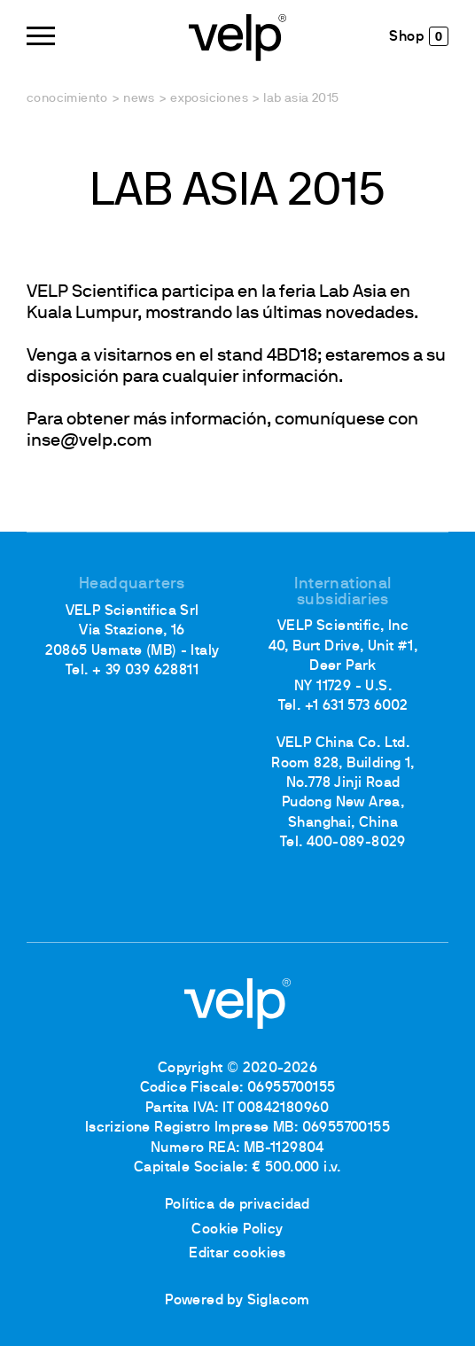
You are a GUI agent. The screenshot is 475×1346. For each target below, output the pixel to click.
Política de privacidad (237, 1205)
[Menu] (41, 36)
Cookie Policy (237, 1230)
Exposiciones (209, 99)
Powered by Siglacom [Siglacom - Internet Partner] (237, 1301)
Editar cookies (237, 1254)
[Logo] (237, 36)
